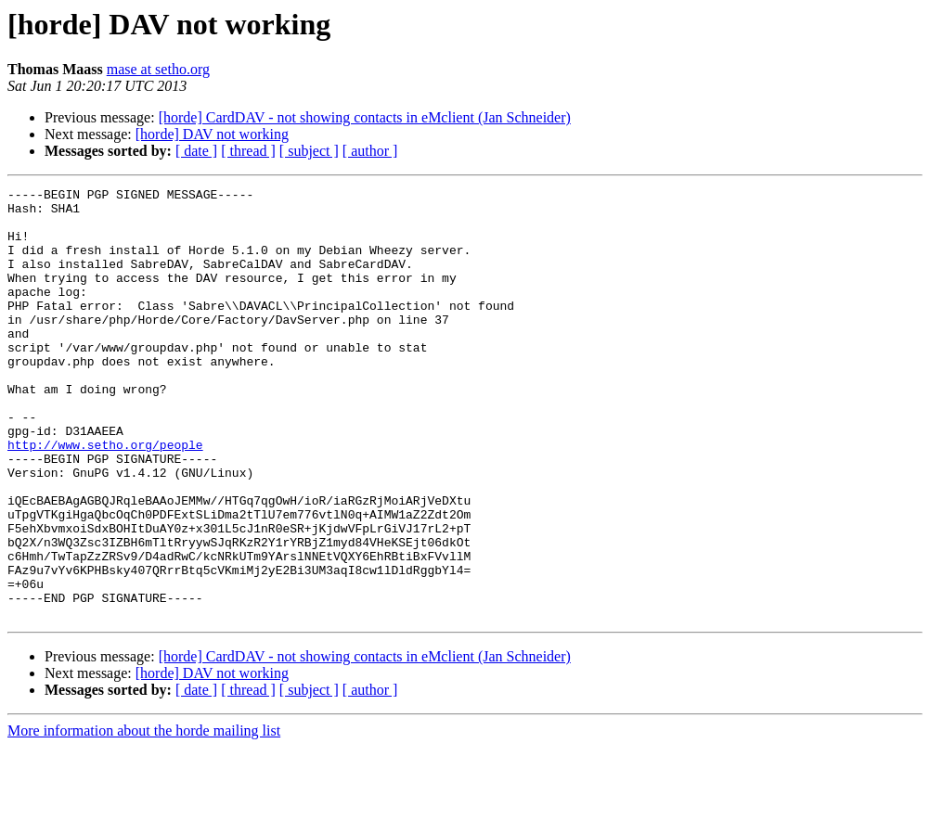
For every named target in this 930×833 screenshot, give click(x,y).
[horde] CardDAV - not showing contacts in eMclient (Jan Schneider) (365, 117)
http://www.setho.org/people (105, 497)
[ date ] (196, 151)
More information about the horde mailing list (143, 817)
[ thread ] (248, 151)
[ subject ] (309, 151)
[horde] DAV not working (212, 134)
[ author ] (370, 151)
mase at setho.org (158, 69)
